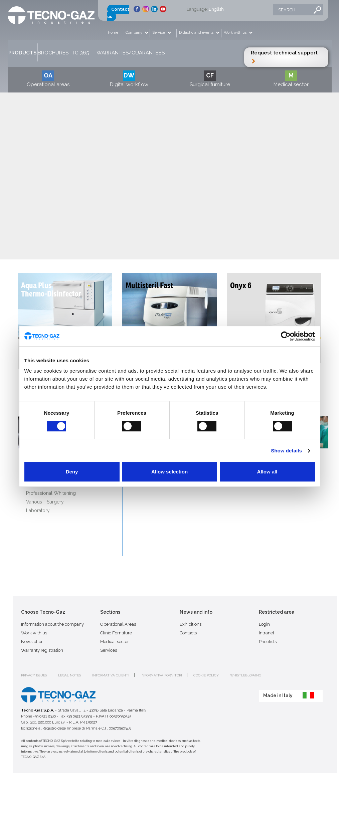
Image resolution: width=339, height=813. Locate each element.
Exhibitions (190, 624)
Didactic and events (196, 32)
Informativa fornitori (161, 675)
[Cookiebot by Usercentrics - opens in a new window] (286, 336)
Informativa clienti (110, 675)
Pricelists (268, 641)
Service (159, 32)
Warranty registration (42, 650)
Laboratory (38, 510)
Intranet (266, 632)
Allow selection (169, 471)
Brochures (52, 53)
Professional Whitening (51, 493)
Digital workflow (129, 78)
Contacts (188, 632)
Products (22, 53)
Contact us (118, 13)
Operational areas (48, 78)
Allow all (267, 471)
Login (264, 624)
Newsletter (32, 641)
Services (108, 650)
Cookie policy (206, 675)
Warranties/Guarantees (131, 53)
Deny (72, 471)
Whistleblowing (245, 675)
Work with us (235, 32)
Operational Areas (118, 624)
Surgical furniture (210, 78)
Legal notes (69, 675)
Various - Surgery (45, 501)
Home (113, 32)
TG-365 (80, 53)
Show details (286, 450)
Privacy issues (34, 675)
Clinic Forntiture (116, 632)
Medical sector (291, 78)
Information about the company (52, 624)
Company (134, 32)
